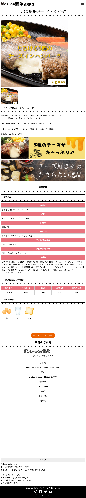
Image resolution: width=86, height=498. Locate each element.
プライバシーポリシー (43, 495)
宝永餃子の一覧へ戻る (43, 335)
